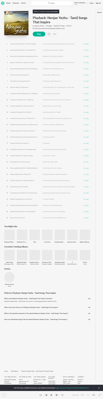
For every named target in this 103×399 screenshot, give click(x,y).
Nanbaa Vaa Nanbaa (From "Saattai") (21, 199)
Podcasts (16, 3)
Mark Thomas (66, 44)
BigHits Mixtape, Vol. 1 (85, 242)
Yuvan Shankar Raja (48, 50)
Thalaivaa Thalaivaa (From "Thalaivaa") (22, 100)
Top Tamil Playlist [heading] (51, 377)
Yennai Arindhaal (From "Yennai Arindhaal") (23, 44)
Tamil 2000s (51, 383)
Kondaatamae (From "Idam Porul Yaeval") (22, 131)
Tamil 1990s (51, 381)
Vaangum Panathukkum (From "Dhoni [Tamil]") (24, 205)
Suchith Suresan (67, 118)
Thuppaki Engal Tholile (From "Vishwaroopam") (24, 193)
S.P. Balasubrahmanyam (57, 68)
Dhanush (6, 381)
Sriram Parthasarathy (60, 131)
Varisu (35, 381)
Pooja (62, 100)
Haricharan (60, 56)
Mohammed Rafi (55, 93)
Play (39, 34)
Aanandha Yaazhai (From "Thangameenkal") (23, 149)
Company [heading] (81, 376)
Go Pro (23, 3)
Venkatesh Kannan (60, 264)
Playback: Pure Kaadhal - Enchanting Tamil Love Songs (22, 242)
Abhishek (73, 44)
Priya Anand (22, 383)
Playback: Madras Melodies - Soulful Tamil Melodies (9, 242)
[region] (47, 371)
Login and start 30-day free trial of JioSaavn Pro (72, 388)
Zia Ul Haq (68, 100)
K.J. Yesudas (52, 155)
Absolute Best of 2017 (72, 242)
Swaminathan (46, 75)
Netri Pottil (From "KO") (17, 218)
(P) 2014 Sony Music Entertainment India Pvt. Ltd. (49, 28)
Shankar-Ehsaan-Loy (48, 106)
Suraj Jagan (58, 106)
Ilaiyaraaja (45, 205)
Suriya (20, 379)
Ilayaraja (44, 264)
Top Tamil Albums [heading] (40, 376)
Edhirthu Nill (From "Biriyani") (19, 87)
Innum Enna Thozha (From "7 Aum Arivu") (22, 118)
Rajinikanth (46, 56)
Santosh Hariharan (72, 62)
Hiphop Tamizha (58, 50)
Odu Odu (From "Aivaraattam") (19, 75)
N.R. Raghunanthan (48, 174)
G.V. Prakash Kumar (59, 87)
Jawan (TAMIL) (38, 383)
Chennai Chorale (61, 186)
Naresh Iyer (59, 118)
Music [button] (8, 3)
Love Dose (47, 242)
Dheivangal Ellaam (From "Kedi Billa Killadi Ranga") (25, 168)
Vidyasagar (7, 264)
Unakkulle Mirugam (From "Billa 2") (20, 112)
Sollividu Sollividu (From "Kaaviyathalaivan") (23, 137)
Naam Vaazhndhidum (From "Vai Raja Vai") (22, 50)
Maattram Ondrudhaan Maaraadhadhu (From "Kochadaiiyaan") (29, 56)
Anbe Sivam (9, 262)
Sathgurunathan (55, 75)
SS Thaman (46, 81)
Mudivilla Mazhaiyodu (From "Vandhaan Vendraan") (25, 124)
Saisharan (51, 199)
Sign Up (98, 3)
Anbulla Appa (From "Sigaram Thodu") (21, 155)
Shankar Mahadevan (55, 81)
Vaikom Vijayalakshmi (55, 180)
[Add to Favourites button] (48, 34)
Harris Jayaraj (46, 44)
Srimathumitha (61, 211)
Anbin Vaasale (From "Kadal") (19, 186)
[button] (54, 34)
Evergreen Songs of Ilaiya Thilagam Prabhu (47, 262)
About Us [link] (80, 379)
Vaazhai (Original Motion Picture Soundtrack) (22, 262)
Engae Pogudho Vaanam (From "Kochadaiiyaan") (24, 68)
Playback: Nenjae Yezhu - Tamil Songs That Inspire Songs (37, 371)
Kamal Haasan (47, 193)
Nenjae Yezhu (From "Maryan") (19, 143)
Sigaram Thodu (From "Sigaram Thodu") (22, 62)
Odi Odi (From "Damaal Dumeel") (20, 81)
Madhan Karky (60, 124)
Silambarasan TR (23, 381)
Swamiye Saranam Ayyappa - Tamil (34, 262)
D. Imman (45, 62)
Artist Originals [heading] (68, 376)
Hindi (75, 4)
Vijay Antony (46, 211)
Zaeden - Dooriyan (68, 379)
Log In (92, 3)
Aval (34, 242)
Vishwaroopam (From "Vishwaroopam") (22, 106)
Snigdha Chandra (61, 62)
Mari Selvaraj (20, 264)
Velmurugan (54, 162)
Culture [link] (80, 381)
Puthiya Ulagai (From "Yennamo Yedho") (22, 180)
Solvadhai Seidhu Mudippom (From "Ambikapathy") (25, 93)
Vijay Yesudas (58, 168)
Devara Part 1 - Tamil (40, 379)
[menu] (80, 3)
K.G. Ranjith (57, 112)
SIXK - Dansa (66, 383)
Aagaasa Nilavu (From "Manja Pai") (20, 174)
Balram (53, 118)
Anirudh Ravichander (73, 264)
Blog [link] (79, 383)
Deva (85, 264)
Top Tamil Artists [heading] (10, 376)
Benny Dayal (52, 62)
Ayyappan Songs (60, 262)
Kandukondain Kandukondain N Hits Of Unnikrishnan (60, 242)
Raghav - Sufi (66, 381)
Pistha (85, 262)
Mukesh (52, 137)
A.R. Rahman (53, 56)
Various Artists (39, 26)
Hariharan (52, 124)
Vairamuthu (14, 264)
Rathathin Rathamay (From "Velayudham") (23, 211)
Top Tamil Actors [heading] (25, 376)
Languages (79, 2)
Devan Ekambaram (56, 44)
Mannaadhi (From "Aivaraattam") (20, 162)
